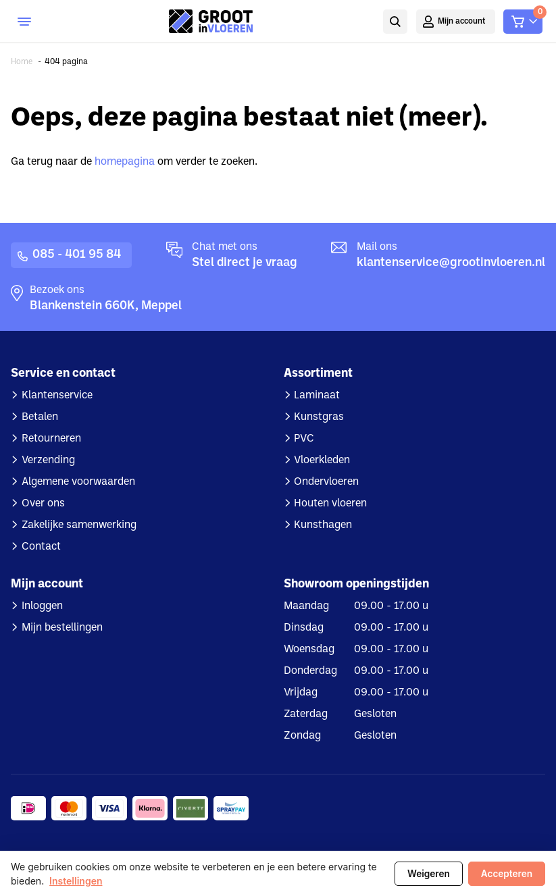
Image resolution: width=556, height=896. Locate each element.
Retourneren (51, 438)
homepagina (125, 162)
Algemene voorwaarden (78, 482)
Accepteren (506, 873)
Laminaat (317, 395)
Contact (41, 547)
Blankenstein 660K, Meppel (106, 306)
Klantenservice (57, 395)
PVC (304, 438)
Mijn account (462, 22)
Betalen (40, 417)
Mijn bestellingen (62, 628)
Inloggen (42, 606)
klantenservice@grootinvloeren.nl (451, 263)
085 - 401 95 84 (76, 254)
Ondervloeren (326, 482)
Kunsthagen (323, 525)
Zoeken (395, 21)
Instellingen (75, 881)
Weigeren (428, 873)
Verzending (48, 460)
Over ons (43, 503)
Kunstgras (319, 417)
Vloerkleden (322, 460)
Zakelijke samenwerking (79, 525)
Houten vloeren (330, 503)
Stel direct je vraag (244, 263)
